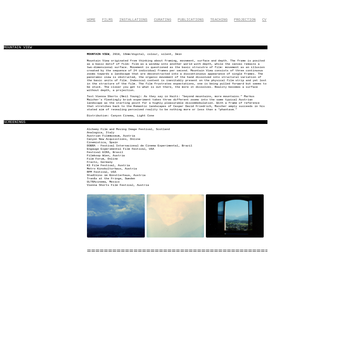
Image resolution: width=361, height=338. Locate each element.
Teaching (219, 20)
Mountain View (98, 54)
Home (91, 20)
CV (264, 20)
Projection (245, 20)
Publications (191, 20)
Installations (133, 20)
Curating (162, 20)
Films (107, 20)
